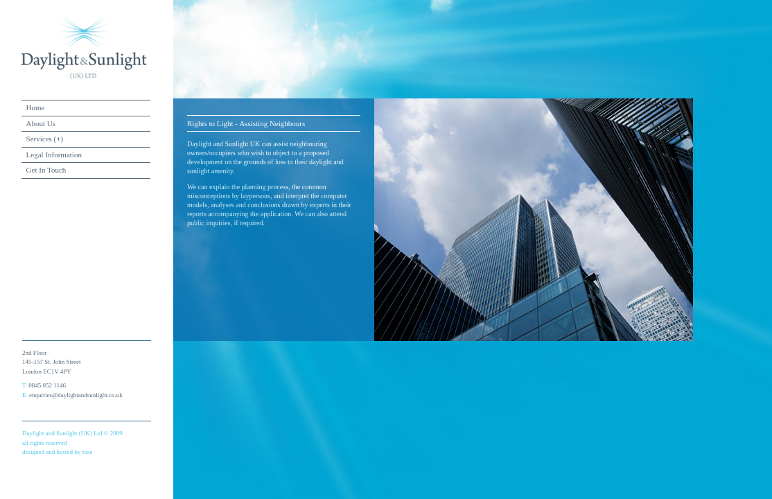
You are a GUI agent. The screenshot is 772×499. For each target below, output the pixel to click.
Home (35, 107)
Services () (45, 138)
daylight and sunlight (83, 47)
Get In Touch (46, 170)
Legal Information (54, 154)
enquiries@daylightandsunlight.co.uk (76, 395)
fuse (87, 451)
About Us (40, 123)
